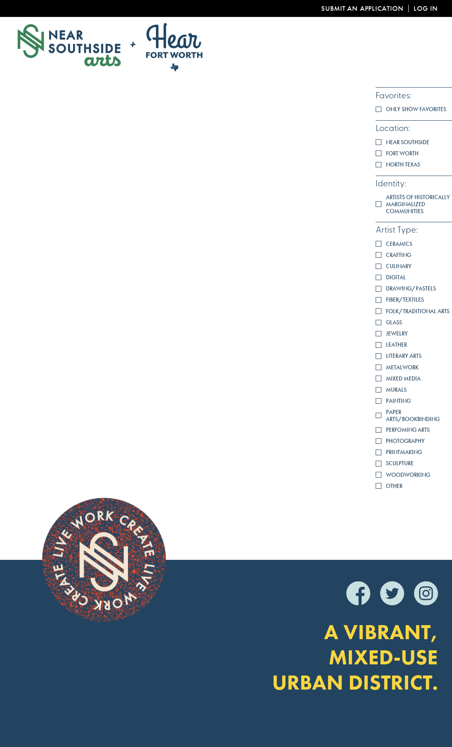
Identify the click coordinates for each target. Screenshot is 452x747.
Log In (426, 8)
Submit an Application (362, 8)
